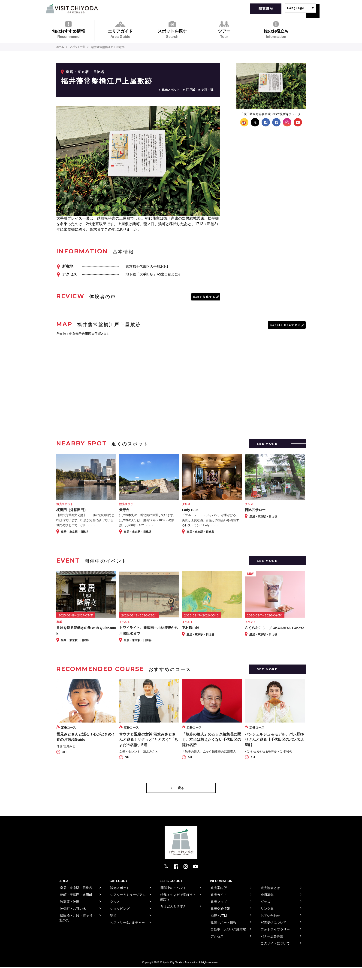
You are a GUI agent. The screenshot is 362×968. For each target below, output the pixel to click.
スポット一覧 (79, 47)
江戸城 (190, 90)
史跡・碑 (207, 90)
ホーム (60, 47)
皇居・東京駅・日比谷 (85, 72)
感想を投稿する (203, 297)
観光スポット (171, 90)
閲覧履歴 (266, 8)
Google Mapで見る (284, 325)
